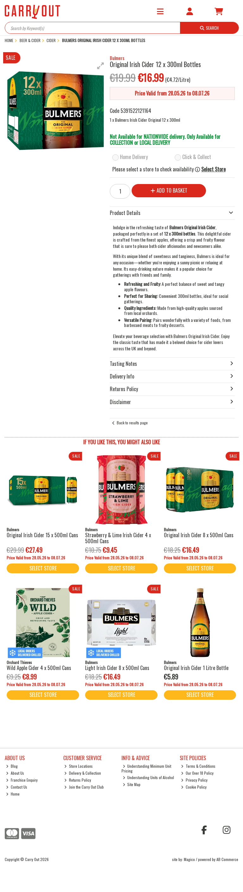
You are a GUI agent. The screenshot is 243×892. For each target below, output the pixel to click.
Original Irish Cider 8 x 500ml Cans (199, 535)
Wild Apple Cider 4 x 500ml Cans (39, 668)
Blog (12, 766)
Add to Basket (169, 190)
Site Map (132, 784)
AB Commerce (227, 859)
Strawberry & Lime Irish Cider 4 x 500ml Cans (118, 538)
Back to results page (132, 422)
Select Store (213, 169)
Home (13, 794)
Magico (189, 859)
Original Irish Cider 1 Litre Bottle (196, 668)
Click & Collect (196, 157)
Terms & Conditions (198, 766)
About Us (15, 773)
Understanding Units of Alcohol (148, 777)
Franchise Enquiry (22, 780)
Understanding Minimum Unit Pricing (146, 768)
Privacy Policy (194, 780)
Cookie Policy (194, 787)
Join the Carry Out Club (84, 787)
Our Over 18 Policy (197, 773)
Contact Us (16, 787)
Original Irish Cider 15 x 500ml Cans (42, 535)
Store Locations (78, 766)
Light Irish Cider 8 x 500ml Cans (117, 668)
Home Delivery (134, 157)
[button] (101, 66)
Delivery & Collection (82, 773)
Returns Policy (77, 780)
